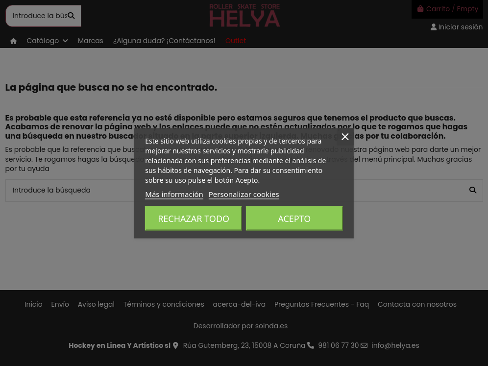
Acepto (294, 218)
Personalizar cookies (244, 193)
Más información (174, 193)
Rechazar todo (193, 218)
